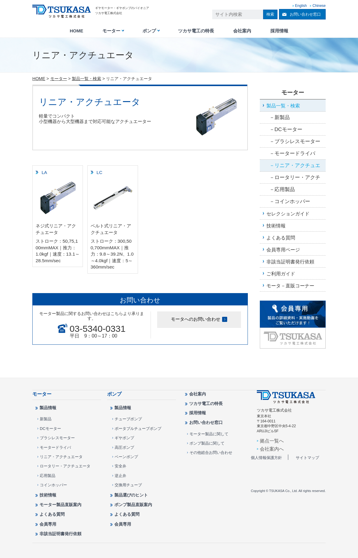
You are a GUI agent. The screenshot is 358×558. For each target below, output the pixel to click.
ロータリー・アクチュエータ (294, 179)
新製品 (282, 117)
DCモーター (288, 129)
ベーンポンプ (126, 456)
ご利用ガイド (280, 273)
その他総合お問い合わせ (210, 452)
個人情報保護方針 (266, 457)
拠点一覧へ (272, 440)
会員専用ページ (283, 249)
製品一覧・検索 (86, 78)
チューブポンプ (128, 419)
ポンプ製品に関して (206, 443)
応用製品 (284, 189)
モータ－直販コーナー (290, 285)
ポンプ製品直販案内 (133, 504)
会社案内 (242, 30)
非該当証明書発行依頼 (290, 261)
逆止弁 (120, 475)
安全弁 (120, 466)
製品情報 (48, 407)
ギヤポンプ (124, 438)
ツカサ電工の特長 (196, 30)
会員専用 (48, 524)
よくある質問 (280, 237)
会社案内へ (272, 449)
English (301, 6)
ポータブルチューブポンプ (138, 428)
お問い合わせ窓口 (305, 14)
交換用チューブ (128, 485)
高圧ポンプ (124, 447)
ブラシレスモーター (297, 141)
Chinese (319, 6)
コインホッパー (292, 201)
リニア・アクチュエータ (294, 167)
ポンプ (149, 30)
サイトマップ (307, 457)
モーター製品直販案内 (60, 504)
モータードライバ (294, 153)
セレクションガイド (288, 213)
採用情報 (279, 30)
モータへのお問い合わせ (195, 319)
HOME (76, 30)
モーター (111, 30)
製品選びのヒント (131, 495)
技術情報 (276, 225)
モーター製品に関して (208, 434)
